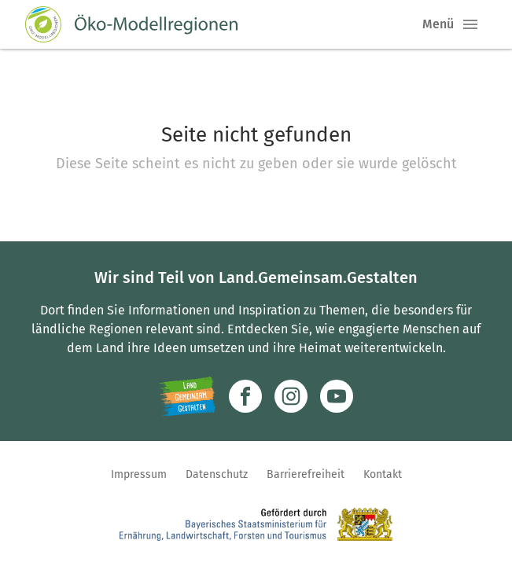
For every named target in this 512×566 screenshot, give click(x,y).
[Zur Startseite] (131, 24)
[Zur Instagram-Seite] (291, 396)
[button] (470, 24)
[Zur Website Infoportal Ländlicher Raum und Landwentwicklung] (187, 396)
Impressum (139, 474)
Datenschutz (217, 474)
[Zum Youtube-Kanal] (336, 396)
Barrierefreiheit (305, 474)
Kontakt (382, 474)
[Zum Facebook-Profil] (245, 396)
